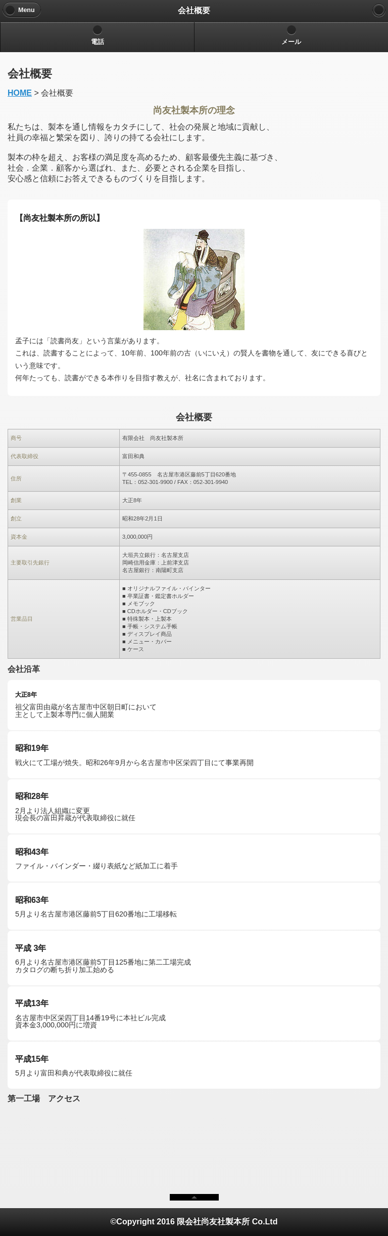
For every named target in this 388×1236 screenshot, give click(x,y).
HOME (20, 93)
